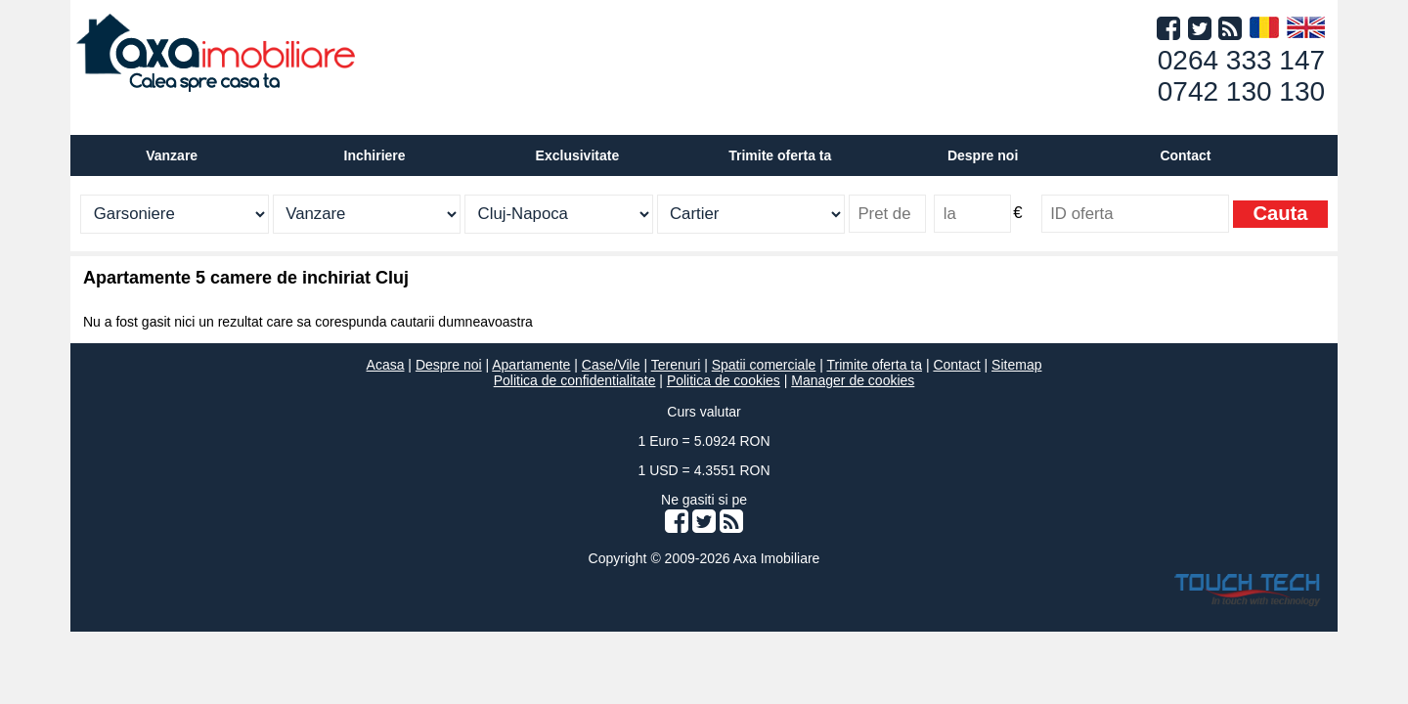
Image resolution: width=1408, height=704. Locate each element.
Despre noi (449, 365)
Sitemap (1016, 365)
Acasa (386, 365)
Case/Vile (611, 365)
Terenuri (676, 365)
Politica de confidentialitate (575, 380)
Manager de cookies (852, 380)
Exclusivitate (578, 155)
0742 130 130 (1241, 91)
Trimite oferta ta (779, 155)
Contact (1185, 155)
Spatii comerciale (764, 365)
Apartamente (531, 365)
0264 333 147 (1241, 60)
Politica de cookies (723, 380)
